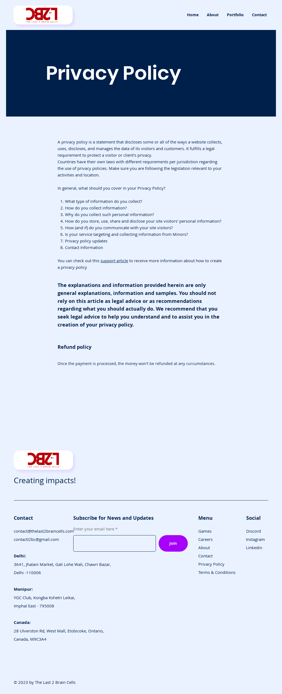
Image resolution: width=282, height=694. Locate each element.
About (204, 547)
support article (114, 260)
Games (205, 531)
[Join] (173, 543)
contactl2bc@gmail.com (36, 539)
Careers (205, 539)
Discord (253, 531)
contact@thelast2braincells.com (44, 531)
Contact (205, 555)
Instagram (255, 539)
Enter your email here (93, 529)
